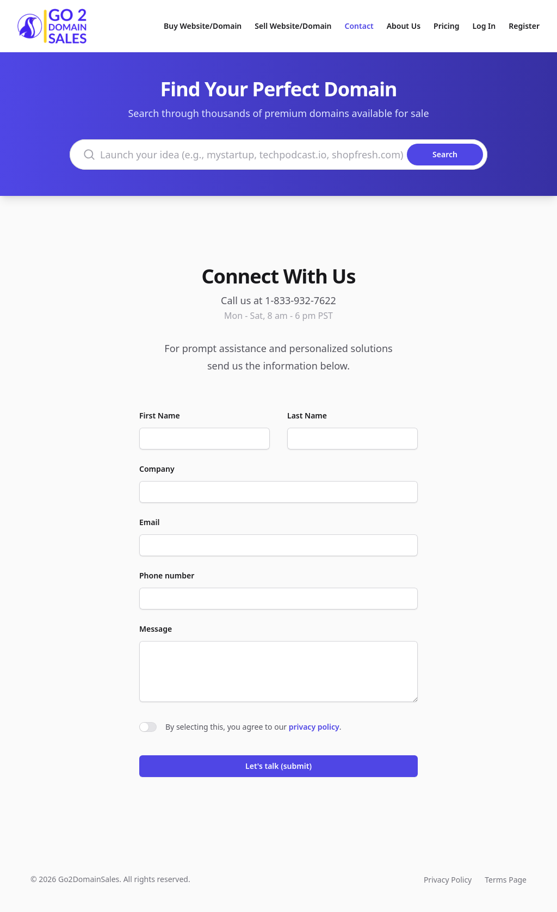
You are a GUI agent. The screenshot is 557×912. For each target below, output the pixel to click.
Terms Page (506, 879)
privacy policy (314, 727)
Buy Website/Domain (203, 26)
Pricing (446, 26)
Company (157, 469)
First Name (159, 415)
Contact (359, 26)
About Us (403, 26)
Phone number (166, 575)
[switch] (148, 727)
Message (155, 629)
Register (524, 26)
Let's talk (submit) (278, 766)
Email (149, 522)
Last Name (307, 415)
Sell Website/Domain (293, 26)
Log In (484, 26)
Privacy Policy (448, 879)
